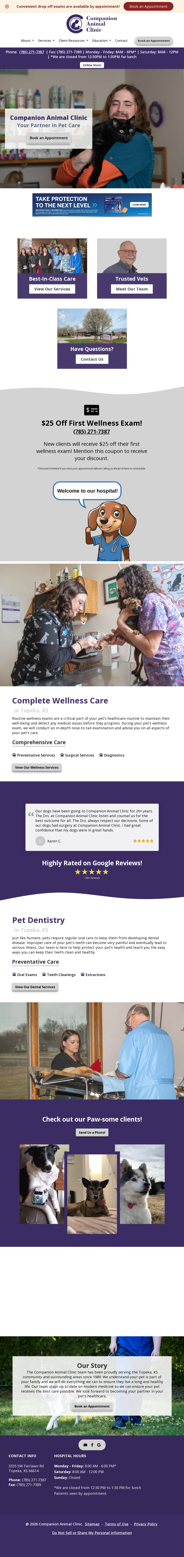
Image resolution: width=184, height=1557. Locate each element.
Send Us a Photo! (92, 1132)
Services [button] (44, 40)
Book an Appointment (148, 6)
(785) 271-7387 (31, 52)
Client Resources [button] (72, 40)
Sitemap (92, 1524)
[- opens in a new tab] (92, 1444)
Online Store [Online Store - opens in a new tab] (92, 65)
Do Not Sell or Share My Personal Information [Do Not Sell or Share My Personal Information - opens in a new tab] (92, 1532)
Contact (121, 40)
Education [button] (100, 40)
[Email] (85, 1444)
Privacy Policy (146, 1524)
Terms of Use (117, 1524)
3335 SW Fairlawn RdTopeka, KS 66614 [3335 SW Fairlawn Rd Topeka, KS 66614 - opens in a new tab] (26, 1468)
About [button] (26, 40)
